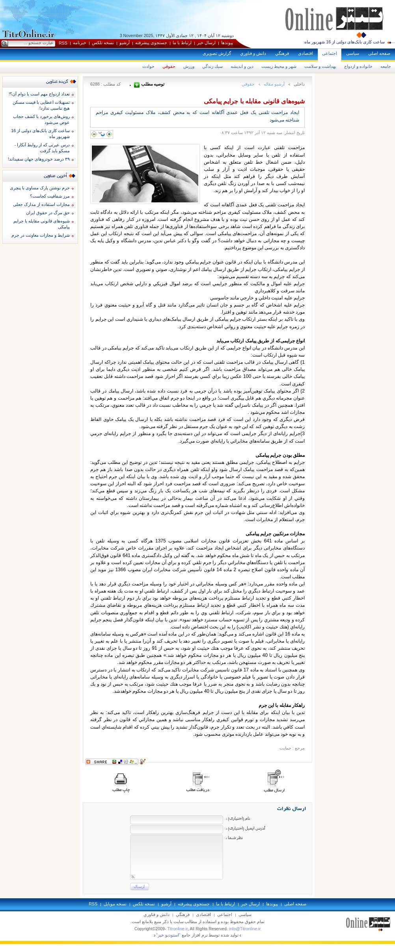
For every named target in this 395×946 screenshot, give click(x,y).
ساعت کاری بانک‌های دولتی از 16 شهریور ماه (344, 41)
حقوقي (168, 66)
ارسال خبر (206, 42)
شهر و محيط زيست (278, 66)
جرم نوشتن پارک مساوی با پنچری (40, 187)
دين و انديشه (242, 66)
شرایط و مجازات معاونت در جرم (40, 235)
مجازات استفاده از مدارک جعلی (41, 204)
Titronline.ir (177, 928)
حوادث (148, 66)
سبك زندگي (212, 66)
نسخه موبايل (115, 903)
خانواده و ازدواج (358, 66)
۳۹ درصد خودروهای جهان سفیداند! (39, 159)
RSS (63, 43)
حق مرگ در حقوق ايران (48, 212)
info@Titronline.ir (245, 928)
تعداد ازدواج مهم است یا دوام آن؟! (39, 94)
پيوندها (227, 42)
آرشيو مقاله (274, 84)
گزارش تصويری (217, 53)
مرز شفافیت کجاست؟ (50, 196)
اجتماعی (329, 53)
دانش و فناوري (253, 53)
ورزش (188, 66)
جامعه (385, 66)
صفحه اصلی (379, 53)
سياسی (352, 53)
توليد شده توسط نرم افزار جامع (198, 935)
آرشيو (124, 42)
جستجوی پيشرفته (151, 42)
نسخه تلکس (103, 42)
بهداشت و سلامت (320, 66)
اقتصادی (305, 53)
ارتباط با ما (182, 42)
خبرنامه (79, 42)
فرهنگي (282, 53)
